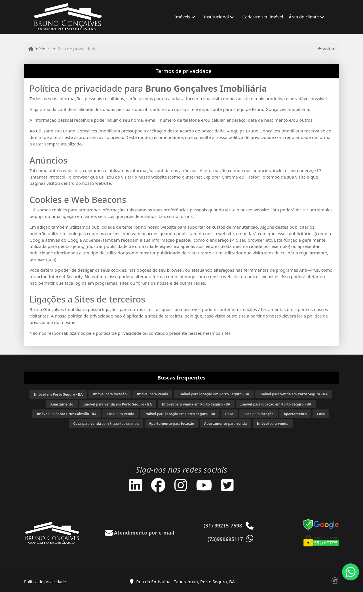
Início (36, 49)
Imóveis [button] (182, 17)
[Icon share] (135, 484)
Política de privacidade (45, 581)
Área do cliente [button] (304, 17)
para (110, 394)
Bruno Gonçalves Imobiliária (206, 88)
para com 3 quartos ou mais (106, 423)
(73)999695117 (225, 539)
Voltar (326, 49)
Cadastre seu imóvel (262, 17)
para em (213, 394)
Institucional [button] (216, 17)
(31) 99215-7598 (223, 525)
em (58, 394)
